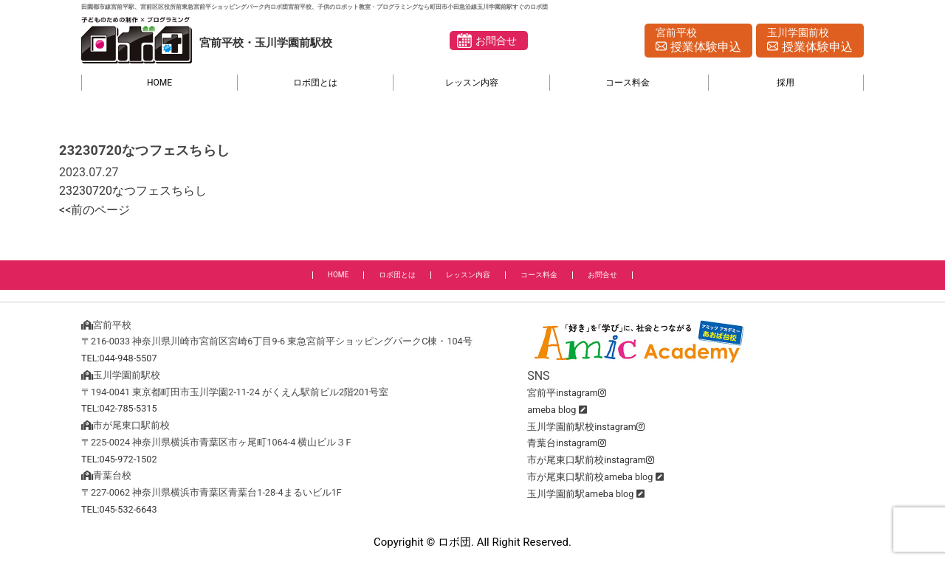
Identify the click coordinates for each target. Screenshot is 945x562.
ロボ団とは (315, 82)
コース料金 (627, 82)
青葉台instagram (566, 442)
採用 (785, 82)
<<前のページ (94, 210)
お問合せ (496, 40)
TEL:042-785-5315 (119, 408)
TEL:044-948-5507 (119, 358)
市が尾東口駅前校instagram (590, 459)
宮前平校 (698, 41)
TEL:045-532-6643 (119, 509)
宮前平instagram (566, 392)
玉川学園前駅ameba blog (580, 493)
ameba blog (551, 409)
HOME (159, 82)
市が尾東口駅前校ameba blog (590, 476)
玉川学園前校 (810, 41)
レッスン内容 (471, 82)
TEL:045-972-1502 (119, 459)
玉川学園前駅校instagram (586, 426)
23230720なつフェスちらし (133, 191)
